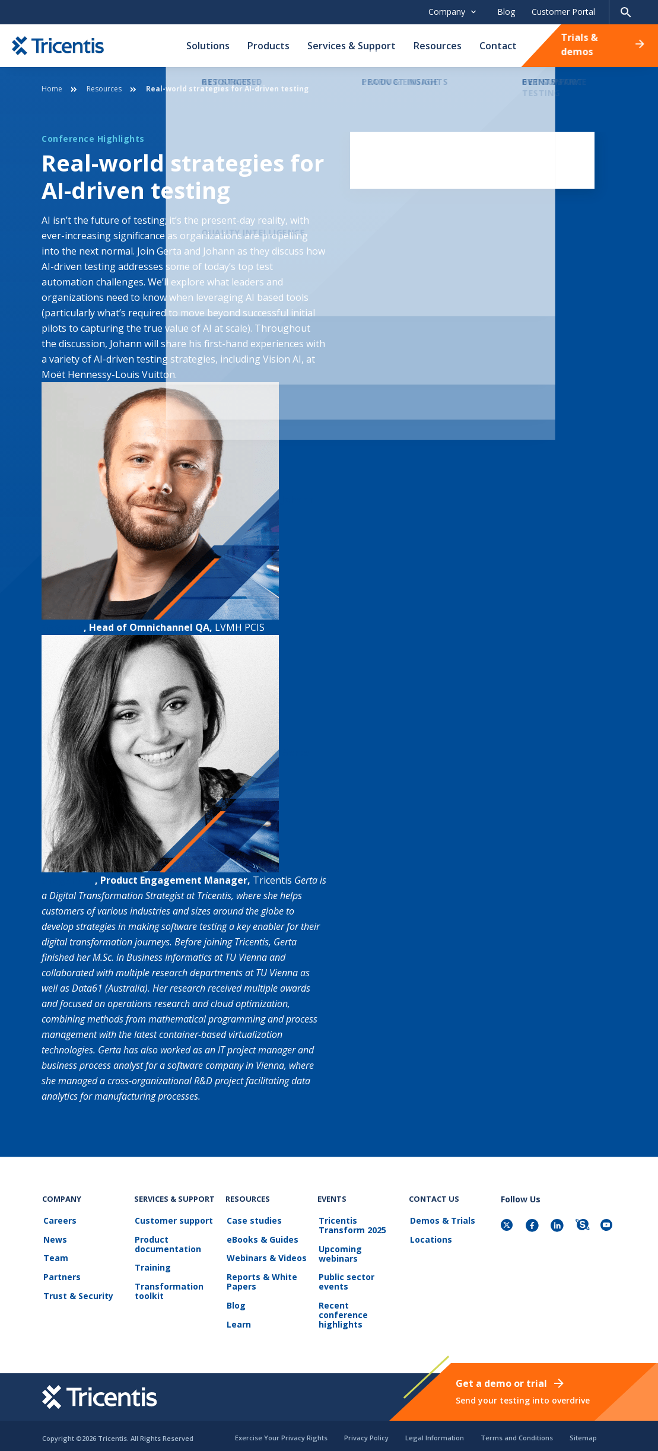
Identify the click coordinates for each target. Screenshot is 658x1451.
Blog (506, 11)
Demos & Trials (441, 1221)
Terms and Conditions (517, 1432)
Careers (58, 1221)
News (54, 1239)
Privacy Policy (366, 1432)
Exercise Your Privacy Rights (281, 1432)
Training (152, 1266)
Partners (61, 1274)
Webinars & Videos (265, 1257)
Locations (430, 1239)
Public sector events (345, 1280)
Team (54, 1257)
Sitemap (583, 1432)
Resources (438, 45)
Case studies (253, 1221)
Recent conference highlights (358, 1307)
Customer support (173, 1221)
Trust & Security (77, 1292)
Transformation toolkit (168, 1288)
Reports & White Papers (260, 1279)
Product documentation (167, 1243)
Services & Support (351, 45)
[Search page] (626, 12)
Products (268, 45)
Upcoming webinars (339, 1253)
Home (52, 89)
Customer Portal (563, 11)
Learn (237, 1320)
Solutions (208, 45)
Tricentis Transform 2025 (351, 1226)
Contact (498, 45)
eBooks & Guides (261, 1239)
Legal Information (434, 1432)
